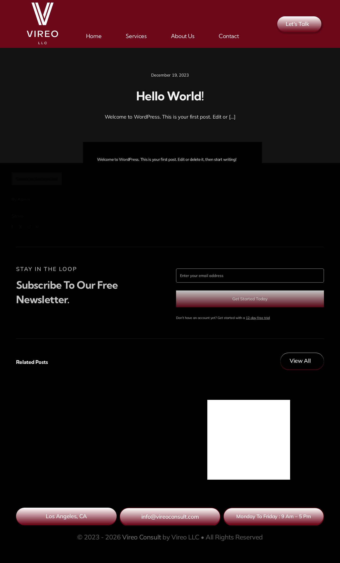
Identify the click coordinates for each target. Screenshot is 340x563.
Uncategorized (48, 178)
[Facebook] (14, 227)
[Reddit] (31, 227)
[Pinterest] (39, 227)
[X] (23, 227)
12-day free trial (258, 320)
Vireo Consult (141, 537)
